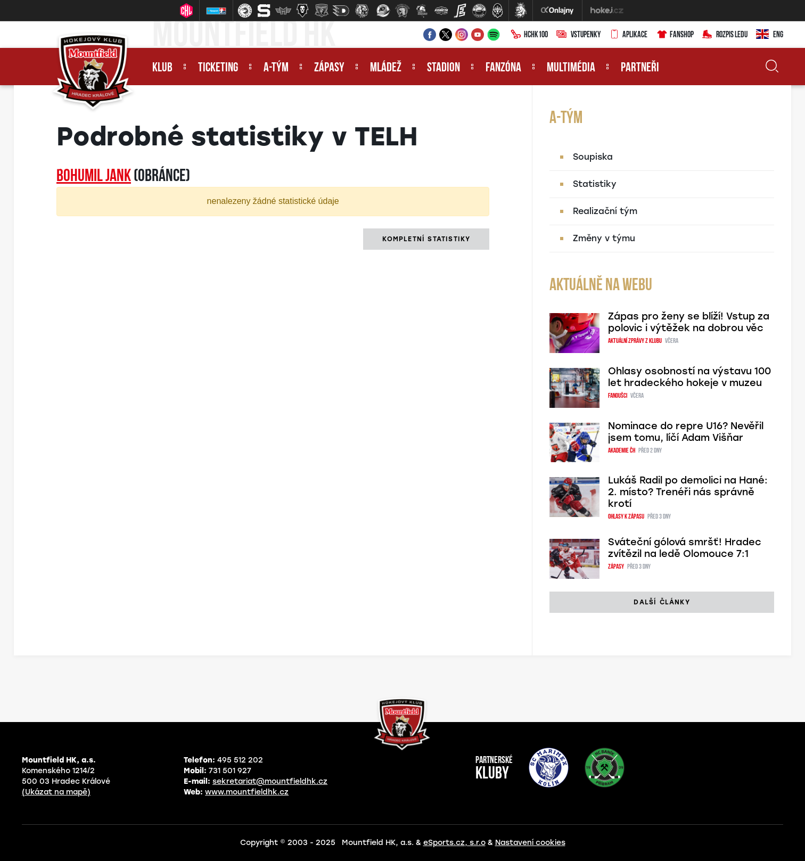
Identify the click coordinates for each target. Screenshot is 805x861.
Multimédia (571, 68)
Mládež (385, 68)
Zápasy (329, 68)
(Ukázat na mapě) (56, 792)
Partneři (640, 68)
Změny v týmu (604, 238)
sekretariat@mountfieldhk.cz (269, 781)
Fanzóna (503, 68)
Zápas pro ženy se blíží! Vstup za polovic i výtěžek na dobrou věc (688, 322)
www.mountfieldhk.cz (247, 792)
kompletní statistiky (426, 239)
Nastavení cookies (530, 842)
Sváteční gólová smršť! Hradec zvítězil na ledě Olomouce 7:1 (684, 548)
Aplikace (628, 35)
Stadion (443, 68)
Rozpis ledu (725, 35)
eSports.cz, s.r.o (454, 842)
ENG (769, 35)
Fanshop (675, 35)
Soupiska (593, 157)
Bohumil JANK (93, 176)
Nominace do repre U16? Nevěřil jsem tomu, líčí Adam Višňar (685, 432)
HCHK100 (529, 35)
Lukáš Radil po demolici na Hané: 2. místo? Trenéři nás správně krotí (688, 492)
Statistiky (595, 184)
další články (661, 602)
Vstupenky (578, 35)
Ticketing (218, 68)
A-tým (276, 68)
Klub (162, 68)
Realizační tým (605, 211)
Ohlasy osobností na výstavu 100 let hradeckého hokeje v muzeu (689, 377)
